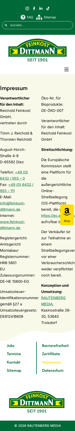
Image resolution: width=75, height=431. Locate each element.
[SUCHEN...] (37, 25)
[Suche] (6, 25)
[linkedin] (40, 8)
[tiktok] (48, 8)
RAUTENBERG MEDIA (44, 426)
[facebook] (34, 8)
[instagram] (27, 8)
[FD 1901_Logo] (37, 39)
